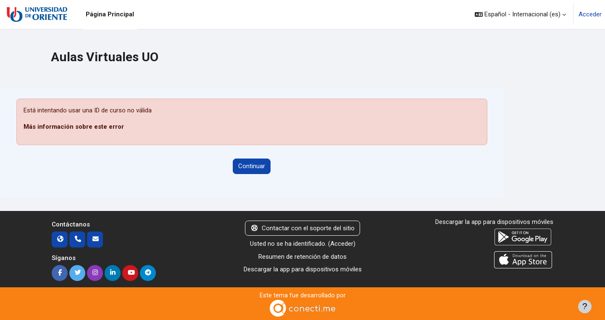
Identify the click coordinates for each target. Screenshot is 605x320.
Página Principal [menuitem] (110, 14)
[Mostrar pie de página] (585, 306)
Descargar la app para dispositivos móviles (303, 269)
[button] (520, 14)
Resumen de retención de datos (302, 256)
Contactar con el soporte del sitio (302, 228)
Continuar (251, 166)
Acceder (590, 14)
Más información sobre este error (74, 126)
